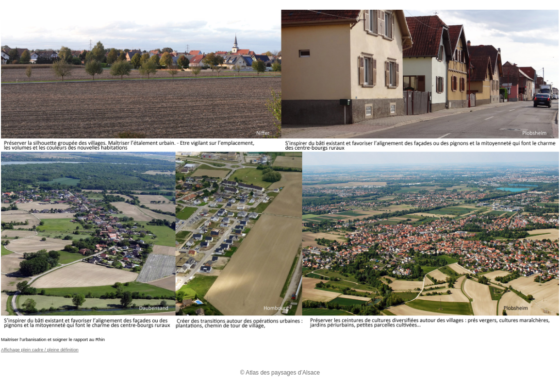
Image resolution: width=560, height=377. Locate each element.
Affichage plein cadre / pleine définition (40, 349)
